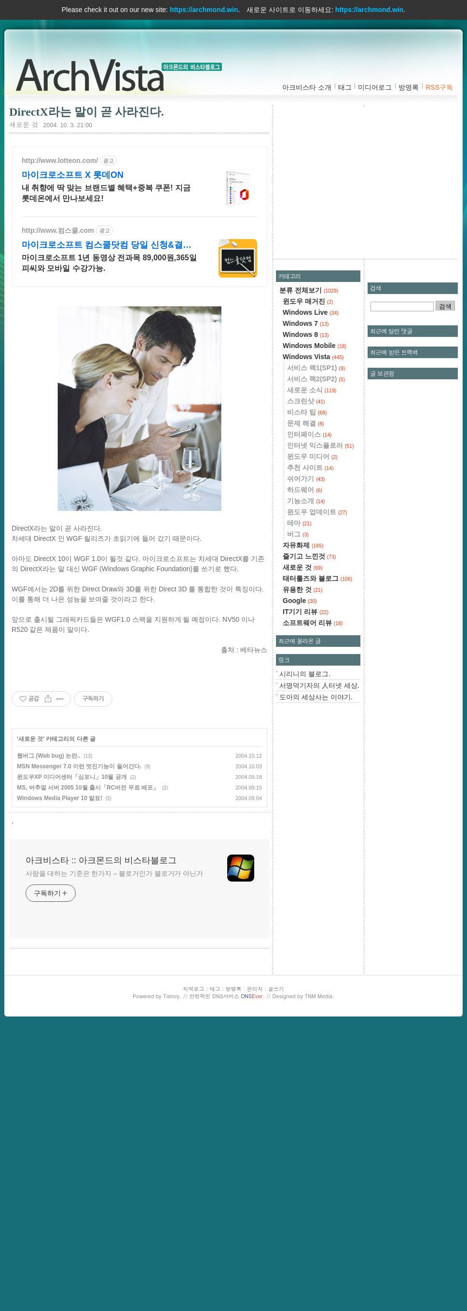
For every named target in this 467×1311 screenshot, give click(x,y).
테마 (299, 523)
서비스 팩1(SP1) (316, 368)
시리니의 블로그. (304, 674)
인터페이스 (309, 434)
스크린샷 (306, 401)
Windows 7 (306, 323)
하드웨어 (304, 490)
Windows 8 (306, 334)
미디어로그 (375, 87)
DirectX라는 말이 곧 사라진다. (86, 112)
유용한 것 (302, 589)
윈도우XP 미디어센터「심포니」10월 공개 (72, 777)
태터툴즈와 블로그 (317, 578)
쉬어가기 (306, 478)
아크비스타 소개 (306, 87)
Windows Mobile (314, 345)
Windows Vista (313, 357)
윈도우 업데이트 (317, 512)
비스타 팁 (307, 412)
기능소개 (306, 501)
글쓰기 (276, 988)
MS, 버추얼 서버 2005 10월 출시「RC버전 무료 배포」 (88, 787)
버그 (298, 534)
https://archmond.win (204, 9)
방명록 (408, 87)
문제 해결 (305, 423)
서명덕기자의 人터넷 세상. (319, 685)
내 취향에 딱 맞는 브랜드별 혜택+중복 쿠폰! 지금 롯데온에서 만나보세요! (106, 193)
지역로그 (193, 988)
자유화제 (303, 545)
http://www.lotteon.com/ (60, 160)
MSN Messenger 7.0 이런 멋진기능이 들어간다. (79, 766)
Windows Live (311, 312)
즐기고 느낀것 (309, 556)
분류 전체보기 (308, 290)
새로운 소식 (311, 390)
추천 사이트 (310, 467)
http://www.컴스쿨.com (58, 230)
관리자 (255, 988)
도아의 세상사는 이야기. (316, 697)
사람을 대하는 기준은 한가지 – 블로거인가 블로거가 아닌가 (114, 873)
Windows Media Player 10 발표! (59, 798)
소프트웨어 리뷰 (313, 623)
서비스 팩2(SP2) (316, 379)
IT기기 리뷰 (306, 611)
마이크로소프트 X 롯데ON (73, 175)
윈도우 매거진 (308, 301)
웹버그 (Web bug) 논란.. (49, 755)
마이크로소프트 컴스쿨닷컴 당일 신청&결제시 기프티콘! (107, 245)
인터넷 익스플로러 (320, 445)
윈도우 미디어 (312, 456)
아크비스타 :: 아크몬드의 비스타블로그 (93, 72)
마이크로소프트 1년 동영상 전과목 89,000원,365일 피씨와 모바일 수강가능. (109, 263)
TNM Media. (319, 996)
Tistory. (172, 996)
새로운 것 (24, 124)
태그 (345, 87)
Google (300, 600)
